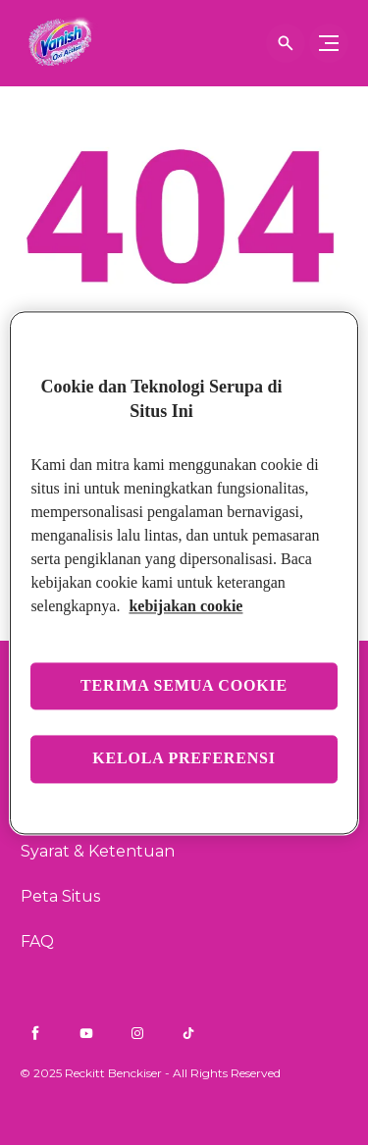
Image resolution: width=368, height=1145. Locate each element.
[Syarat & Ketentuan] (98, 851)
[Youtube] (86, 1033)
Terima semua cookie (184, 685)
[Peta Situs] (60, 897)
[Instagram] (137, 1033)
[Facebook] (35, 1033)
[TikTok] (188, 1033)
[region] (183, 572)
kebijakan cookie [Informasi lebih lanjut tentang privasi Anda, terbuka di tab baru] (185, 606)
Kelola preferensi (184, 759)
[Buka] (285, 43)
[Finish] (54, 43)
